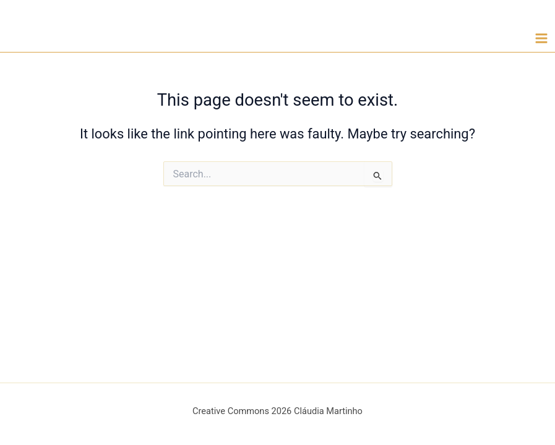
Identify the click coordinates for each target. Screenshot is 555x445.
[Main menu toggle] (541, 38)
